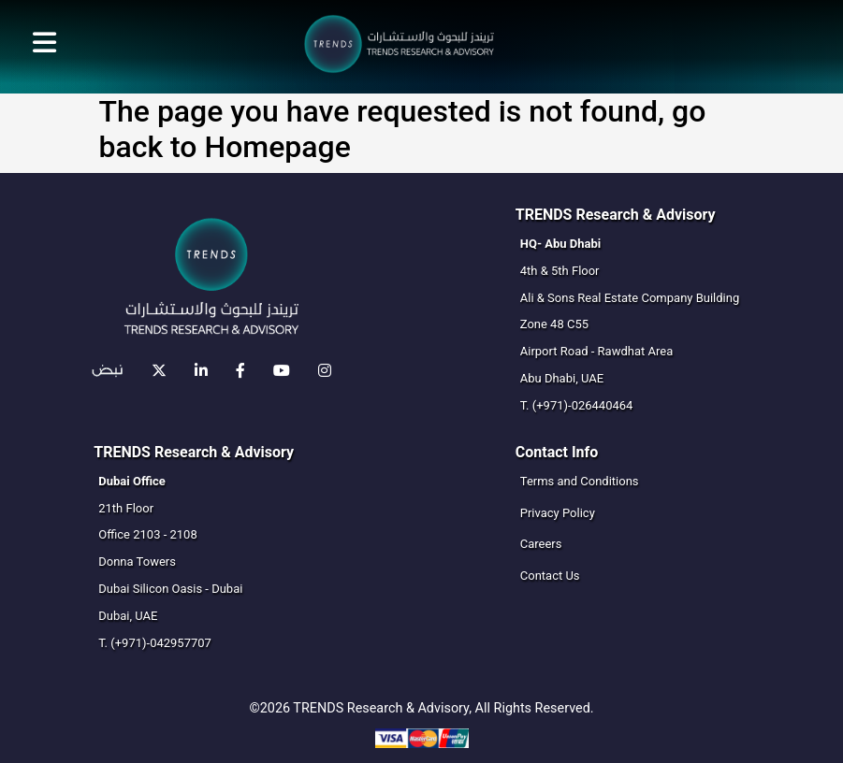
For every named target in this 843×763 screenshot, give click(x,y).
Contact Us (550, 576)
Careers (541, 544)
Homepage (277, 147)
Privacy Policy (557, 513)
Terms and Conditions (579, 481)
